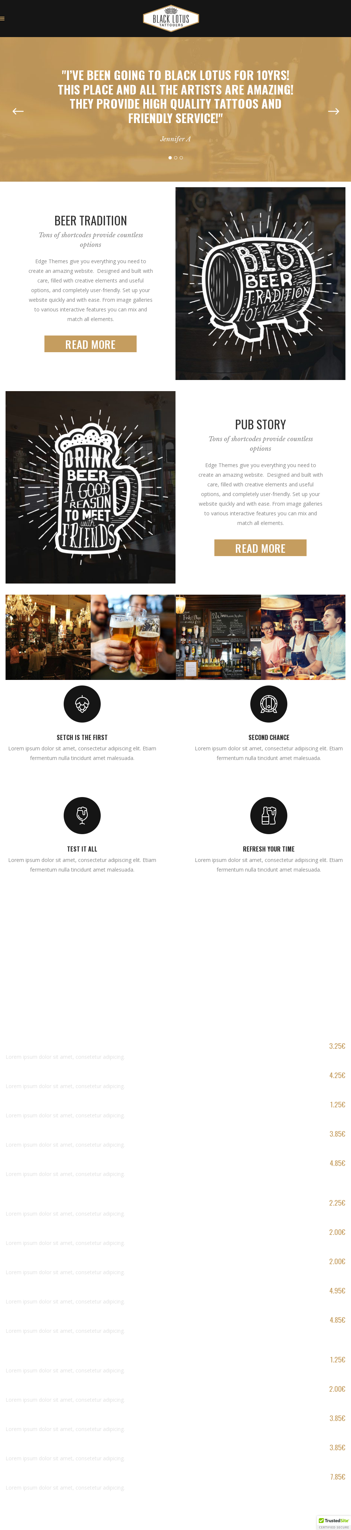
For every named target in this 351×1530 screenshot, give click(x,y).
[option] (175, 103)
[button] (334, 1523)
